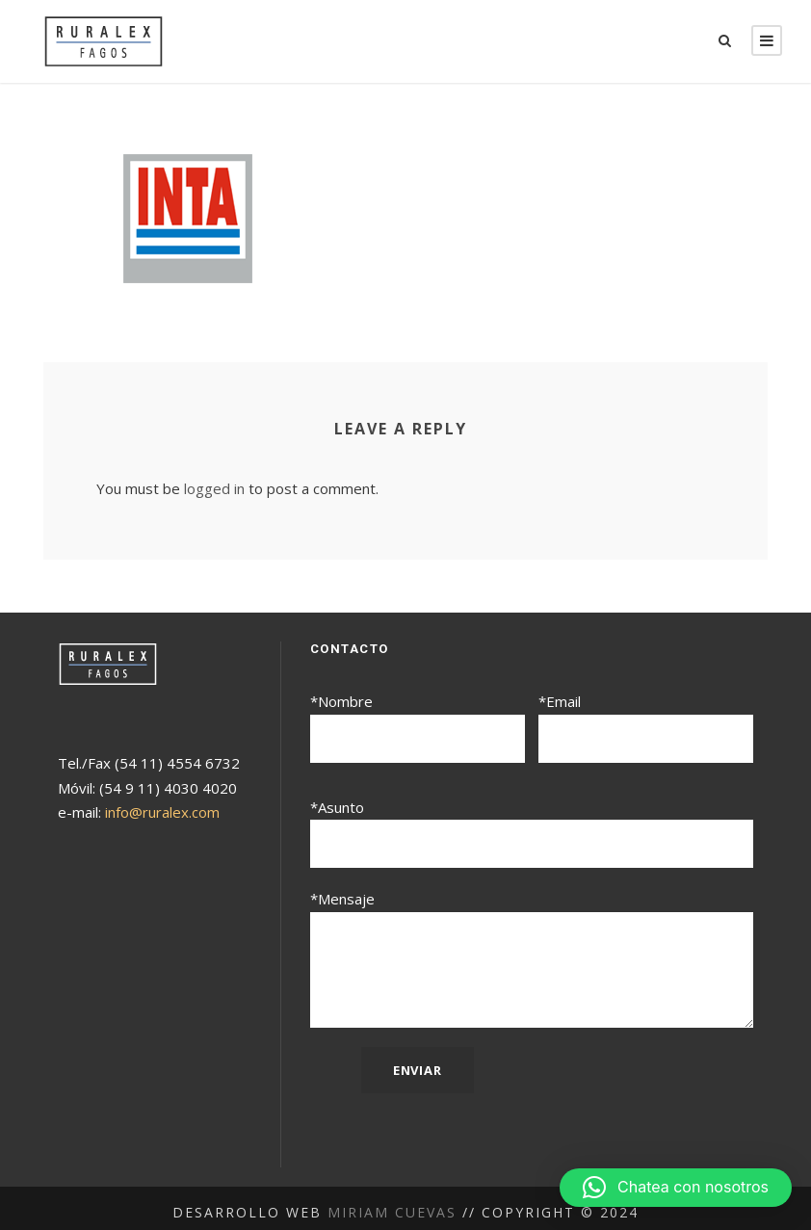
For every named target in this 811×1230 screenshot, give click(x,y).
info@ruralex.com (162, 812)
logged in (209, 489)
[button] (676, 1187)
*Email (645, 727)
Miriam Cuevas (394, 1203)
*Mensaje (531, 953)
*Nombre (417, 727)
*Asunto (531, 830)
